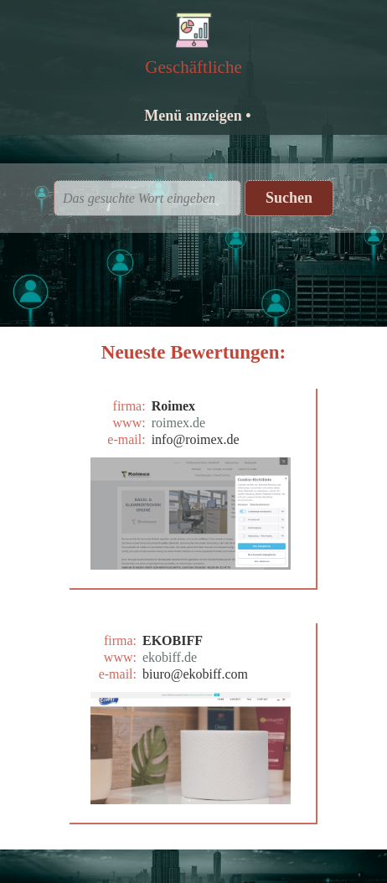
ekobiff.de (169, 657)
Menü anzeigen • (197, 115)
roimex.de (178, 423)
